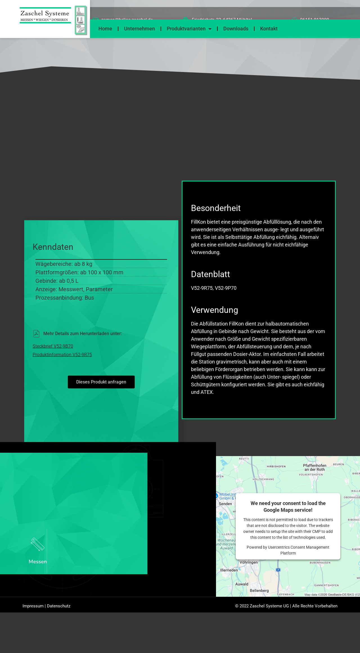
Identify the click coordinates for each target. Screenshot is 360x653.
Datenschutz (58, 607)
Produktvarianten (189, 28)
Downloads (235, 29)
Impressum (33, 607)
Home (105, 29)
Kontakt (269, 29)
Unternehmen (139, 29)
